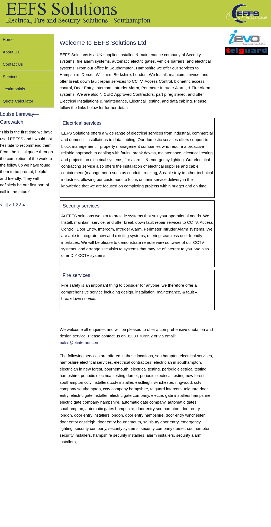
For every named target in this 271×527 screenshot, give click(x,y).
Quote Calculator (18, 101)
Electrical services (82, 123)
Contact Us (13, 64)
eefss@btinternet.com (79, 342)
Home (8, 39)
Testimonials (14, 89)
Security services (81, 206)
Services (10, 76)
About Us (11, 52)
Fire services (76, 275)
